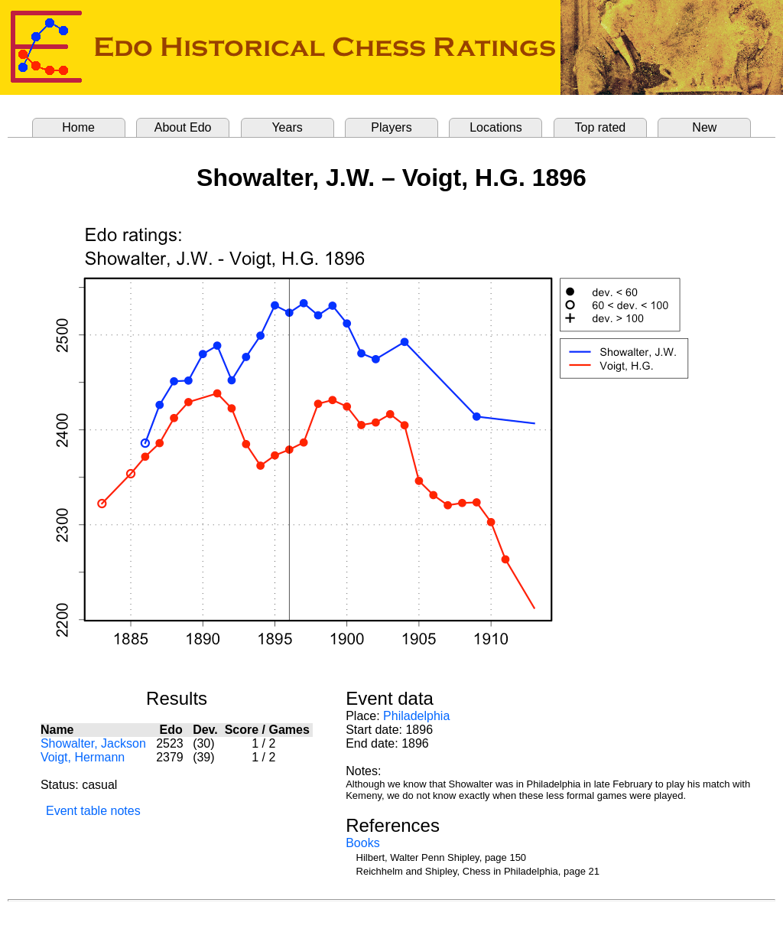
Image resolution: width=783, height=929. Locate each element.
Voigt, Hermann (83, 757)
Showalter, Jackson (93, 743)
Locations (495, 127)
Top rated (600, 127)
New (704, 127)
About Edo (183, 127)
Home (78, 127)
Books (362, 842)
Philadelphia (416, 715)
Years (286, 127)
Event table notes (93, 810)
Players (391, 127)
